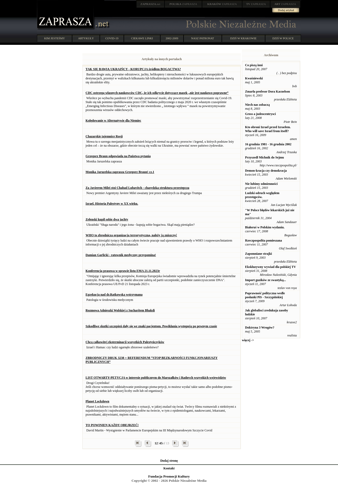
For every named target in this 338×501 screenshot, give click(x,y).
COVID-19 (112, 38)
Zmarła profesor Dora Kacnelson (267, 91)
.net (150, 4)
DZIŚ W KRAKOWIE (243, 38)
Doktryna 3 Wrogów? (259, 327)
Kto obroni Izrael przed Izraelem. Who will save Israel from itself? (268, 129)
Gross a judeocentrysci (260, 114)
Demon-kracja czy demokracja (266, 170)
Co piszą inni (254, 65)
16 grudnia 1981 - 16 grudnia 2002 (268, 144)
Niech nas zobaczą (257, 105)
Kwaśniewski (254, 78)
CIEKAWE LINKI (142, 38)
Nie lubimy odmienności (261, 184)
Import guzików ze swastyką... (265, 280)
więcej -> (248, 340)
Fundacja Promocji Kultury (169, 476)
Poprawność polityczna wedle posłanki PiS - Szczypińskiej (265, 295)
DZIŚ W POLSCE (283, 38)
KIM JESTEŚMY (54, 38)
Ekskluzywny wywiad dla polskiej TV (270, 267)
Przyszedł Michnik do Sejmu (264, 157)
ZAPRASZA (183, 4)
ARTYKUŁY (86, 38)
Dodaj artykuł (286, 10)
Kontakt (169, 468)
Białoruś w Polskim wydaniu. (264, 227)
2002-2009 (172, 38)
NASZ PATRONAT (202, 38)
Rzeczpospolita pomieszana (263, 240)
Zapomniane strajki (258, 254)
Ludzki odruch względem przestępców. (262, 195)
